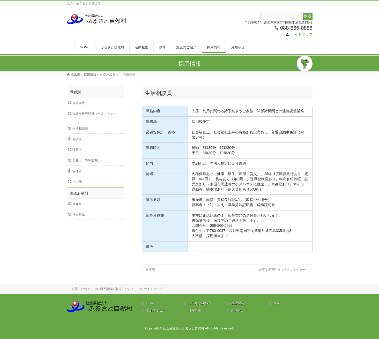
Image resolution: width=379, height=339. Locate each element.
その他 (77, 182)
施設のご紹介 (155, 310)
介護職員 (78, 103)
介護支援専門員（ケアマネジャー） (285, 270)
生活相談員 (80, 128)
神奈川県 (78, 214)
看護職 (77, 139)
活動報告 (237, 303)
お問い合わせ (80, 289)
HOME (151, 303)
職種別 (75, 92)
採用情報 (195, 310)
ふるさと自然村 (199, 303)
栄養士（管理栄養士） (87, 160)
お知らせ (237, 310)
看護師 (148, 270)
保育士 (77, 150)
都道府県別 (79, 193)
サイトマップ (302, 34)
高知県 (77, 204)
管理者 (77, 171)
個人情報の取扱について (117, 289)
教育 (276, 303)
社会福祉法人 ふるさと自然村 (183, 328)
